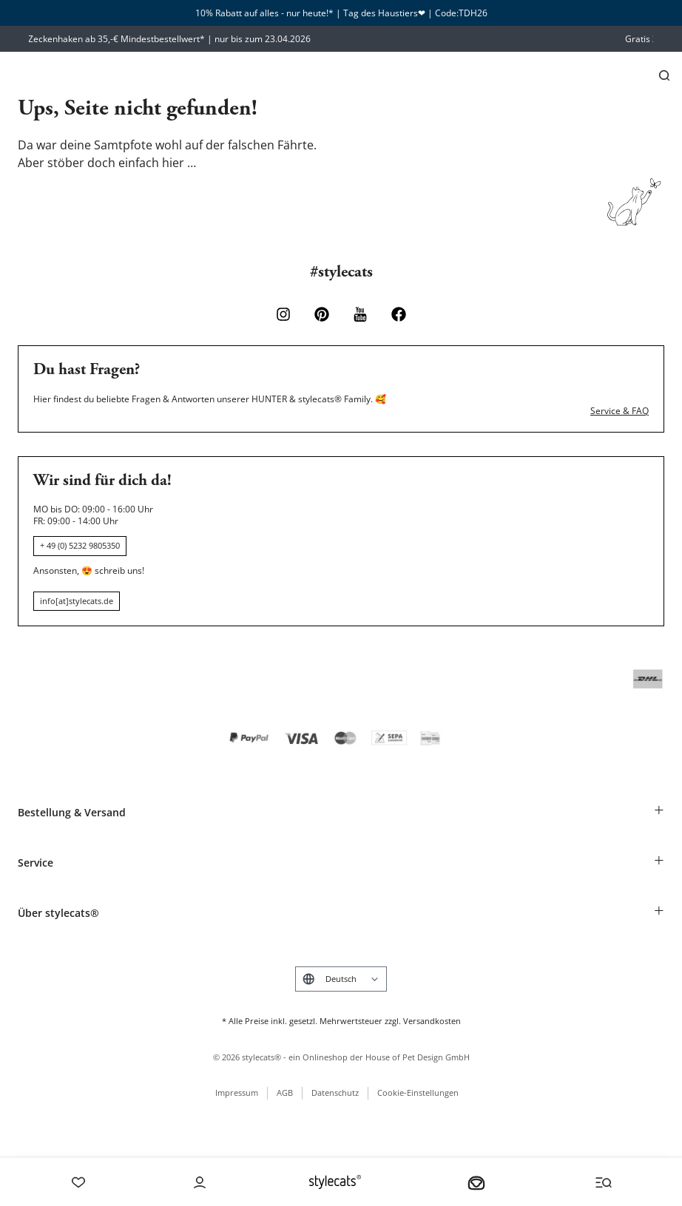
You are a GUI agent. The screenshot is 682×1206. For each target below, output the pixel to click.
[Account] (200, 1182)
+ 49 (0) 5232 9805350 (80, 545)
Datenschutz (335, 1092)
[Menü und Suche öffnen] (603, 1182)
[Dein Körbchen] (476, 1182)
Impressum (236, 1092)
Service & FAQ (619, 411)
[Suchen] (664, 75)
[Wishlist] (78, 1182)
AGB (285, 1092)
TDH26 (473, 13)
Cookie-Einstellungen (418, 1092)
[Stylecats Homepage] (335, 1182)
